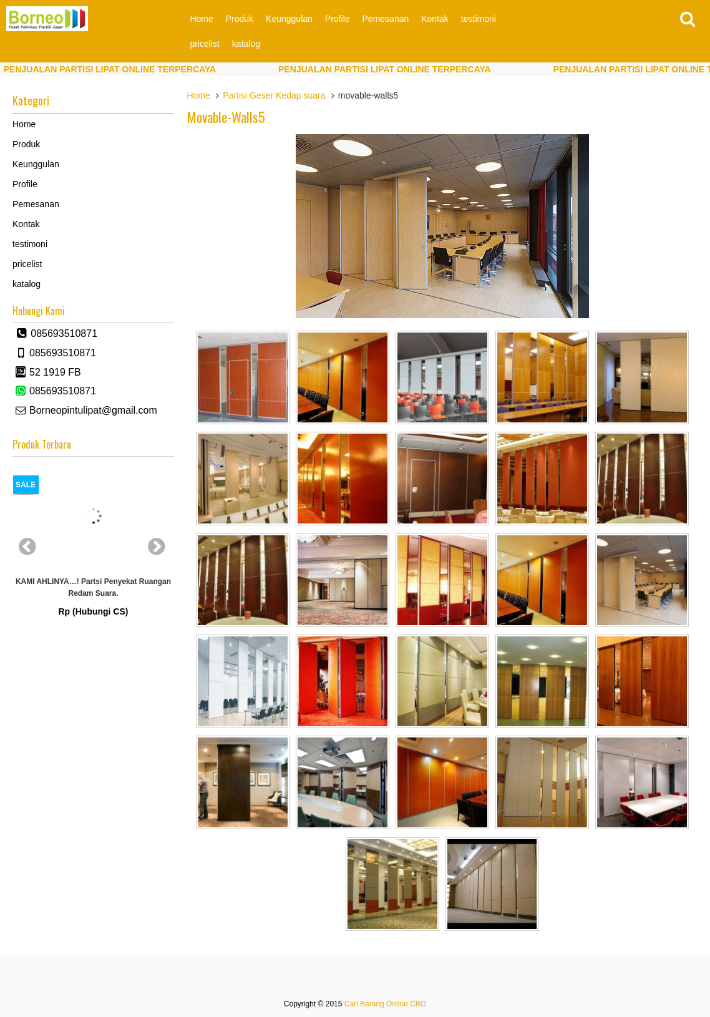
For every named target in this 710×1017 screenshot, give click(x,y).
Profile (337, 19)
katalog (246, 44)
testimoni (478, 19)
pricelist (204, 44)
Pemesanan (385, 19)
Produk (239, 19)
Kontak (435, 19)
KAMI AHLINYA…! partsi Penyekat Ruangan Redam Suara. (93, 587)
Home (201, 19)
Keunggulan (289, 19)
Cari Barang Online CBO (385, 1004)
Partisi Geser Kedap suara (274, 95)
